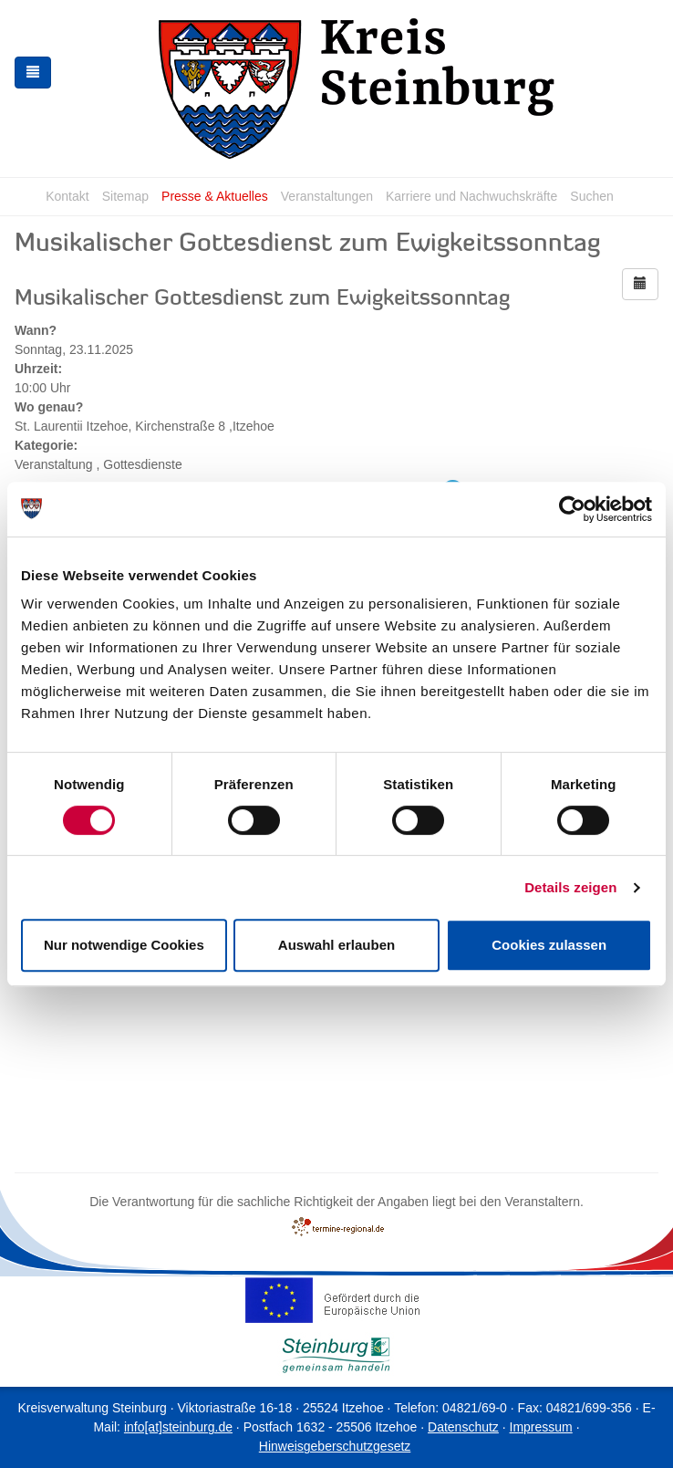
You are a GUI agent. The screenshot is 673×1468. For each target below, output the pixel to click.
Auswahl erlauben (336, 945)
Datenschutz (463, 1427)
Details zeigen (570, 887)
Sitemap (125, 196)
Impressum (541, 1427)
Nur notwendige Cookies (124, 945)
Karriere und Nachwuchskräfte (471, 196)
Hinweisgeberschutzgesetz (335, 1446)
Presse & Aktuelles (214, 196)
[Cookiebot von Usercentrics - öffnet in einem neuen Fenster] (572, 509)
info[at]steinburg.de (178, 1427)
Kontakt (67, 196)
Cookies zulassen (549, 945)
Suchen (591, 196)
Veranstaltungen (327, 196)
